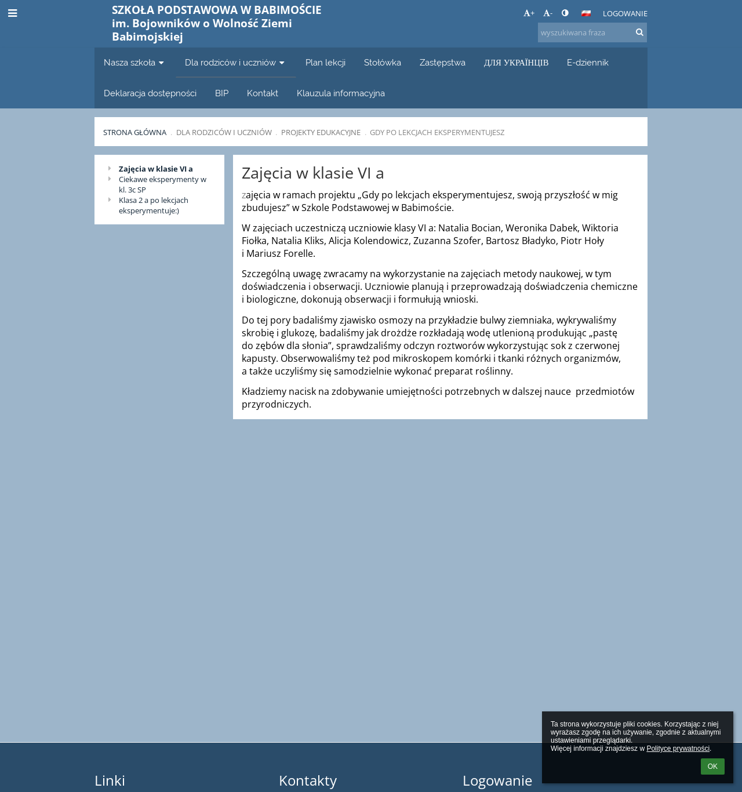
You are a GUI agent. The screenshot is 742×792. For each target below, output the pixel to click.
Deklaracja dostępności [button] (150, 93)
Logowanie (625, 13)
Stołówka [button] (382, 62)
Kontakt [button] (262, 93)
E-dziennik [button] (588, 62)
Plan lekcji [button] (325, 62)
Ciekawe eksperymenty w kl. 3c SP (162, 184)
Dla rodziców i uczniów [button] (236, 62)
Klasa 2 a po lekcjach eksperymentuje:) (153, 205)
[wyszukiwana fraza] (592, 32)
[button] (586, 13)
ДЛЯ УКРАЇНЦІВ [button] (516, 62)
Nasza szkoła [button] (135, 62)
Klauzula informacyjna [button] (341, 93)
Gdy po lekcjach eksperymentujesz (437, 132)
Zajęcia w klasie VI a (156, 169)
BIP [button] (221, 93)
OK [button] (713, 766)
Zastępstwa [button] (442, 62)
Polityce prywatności (678, 748)
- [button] (547, 13)
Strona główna (134, 132)
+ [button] (528, 13)
